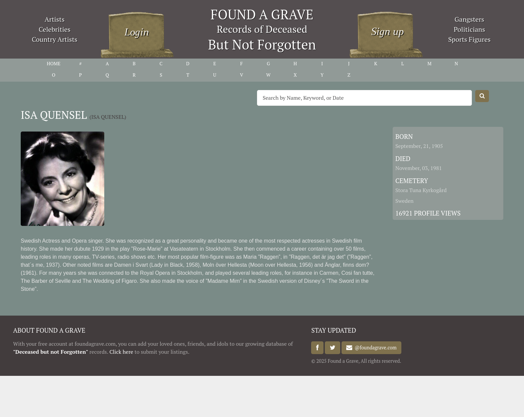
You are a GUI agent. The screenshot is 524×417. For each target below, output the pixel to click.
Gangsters (469, 19)
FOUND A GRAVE (262, 14)
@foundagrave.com (374, 348)
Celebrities (55, 29)
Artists (55, 19)
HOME (53, 63)
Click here (121, 351)
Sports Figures (469, 39)
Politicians (469, 29)
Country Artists (54, 39)
